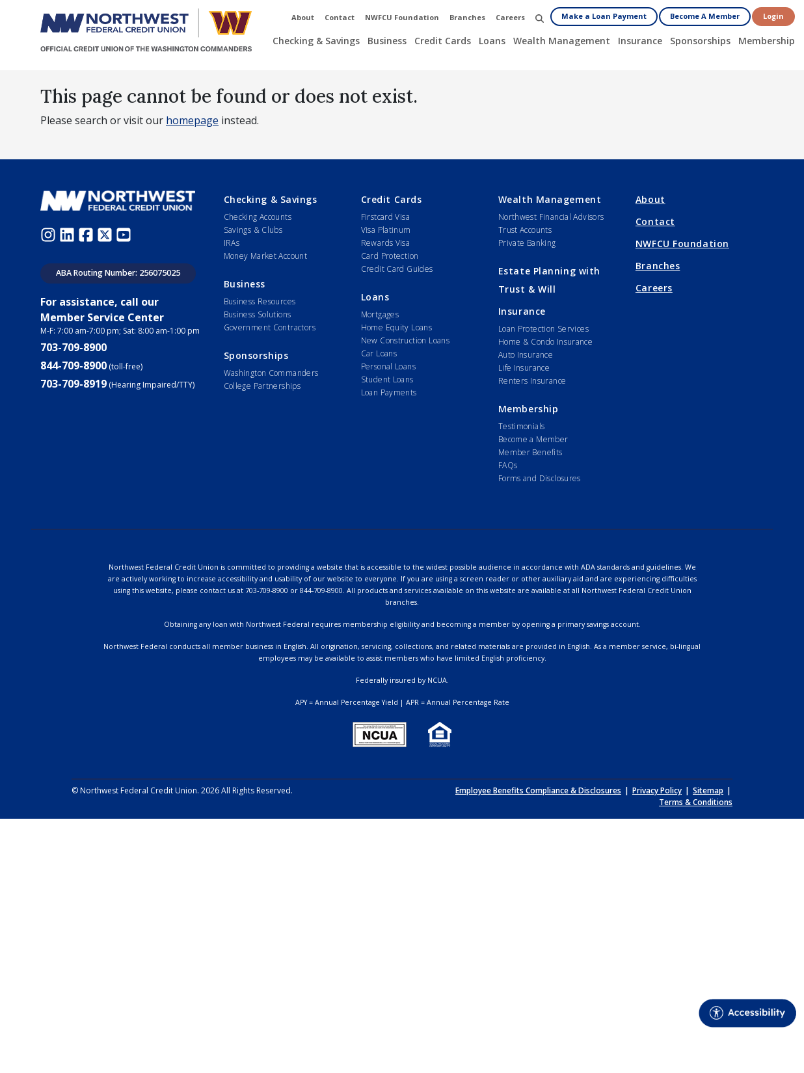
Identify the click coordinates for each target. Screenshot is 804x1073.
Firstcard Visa (385, 216)
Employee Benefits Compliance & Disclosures (538, 790)
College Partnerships (262, 385)
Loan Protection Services (543, 328)
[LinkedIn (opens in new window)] (68, 234)
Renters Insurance (532, 380)
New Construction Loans (405, 340)
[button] (539, 18)
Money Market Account (266, 255)
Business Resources (260, 301)
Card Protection (390, 255)
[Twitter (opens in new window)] (106, 234)
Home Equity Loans (397, 327)
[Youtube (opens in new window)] (125, 234)
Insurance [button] (640, 40)
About (650, 199)
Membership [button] (766, 40)
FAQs (508, 465)
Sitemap (708, 790)
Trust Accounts (525, 229)
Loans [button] (492, 40)
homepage (192, 120)
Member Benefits (530, 452)
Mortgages (380, 314)
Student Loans (387, 379)
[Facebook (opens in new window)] (87, 234)
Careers (654, 288)
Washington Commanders (271, 372)
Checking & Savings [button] (316, 40)
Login (773, 16)
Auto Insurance (525, 354)
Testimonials (521, 426)
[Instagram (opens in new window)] (49, 234)
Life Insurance (524, 367)
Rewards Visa (385, 242)
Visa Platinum (386, 229)
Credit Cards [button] (442, 40)
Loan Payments (389, 392)
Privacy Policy (657, 790)
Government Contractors (269, 327)
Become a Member (533, 439)
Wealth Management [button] (561, 40)
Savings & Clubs (253, 229)
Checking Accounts (258, 216)
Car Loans (379, 353)
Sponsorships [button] (700, 40)
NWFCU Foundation (682, 243)
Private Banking (527, 242)
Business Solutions (257, 314)
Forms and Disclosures (539, 478)
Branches (658, 265)
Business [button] (387, 40)
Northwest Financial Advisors (551, 216)
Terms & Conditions (695, 802)
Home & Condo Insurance (545, 341)
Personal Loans (388, 366)
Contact (655, 221)
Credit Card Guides (397, 268)
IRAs (232, 242)
